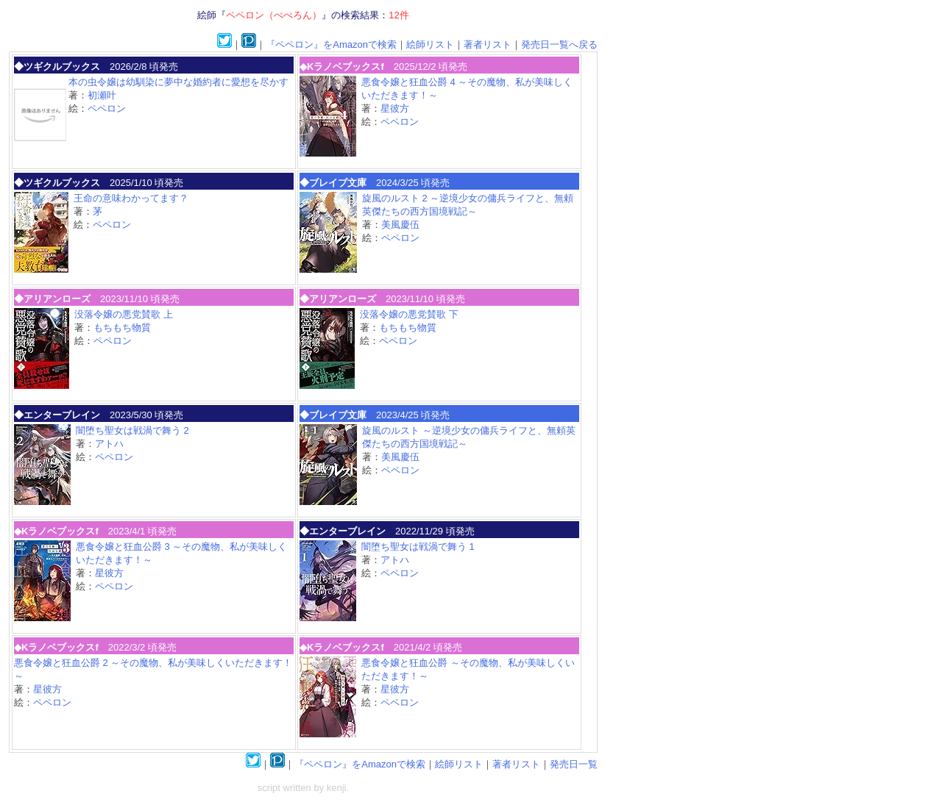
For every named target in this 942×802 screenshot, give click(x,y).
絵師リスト (430, 44)
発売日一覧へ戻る (559, 44)
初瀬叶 (102, 95)
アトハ (109, 443)
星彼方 (394, 108)
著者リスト (487, 44)
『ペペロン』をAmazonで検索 (331, 44)
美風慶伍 (400, 224)
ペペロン (107, 108)
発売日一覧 (574, 764)
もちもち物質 (122, 327)
